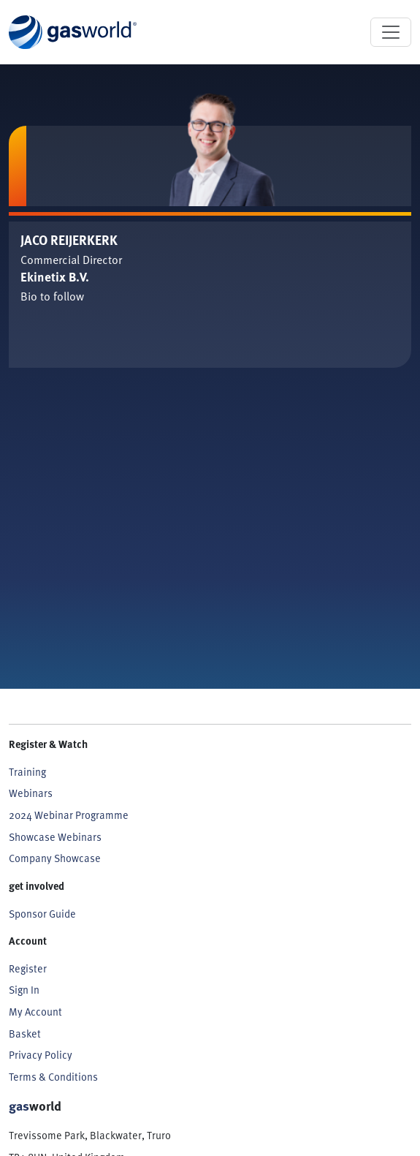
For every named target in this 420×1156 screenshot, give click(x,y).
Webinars (31, 792)
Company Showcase (55, 857)
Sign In (24, 989)
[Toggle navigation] (390, 32)
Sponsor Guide (42, 913)
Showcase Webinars (55, 836)
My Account (35, 1011)
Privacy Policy (40, 1054)
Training (27, 771)
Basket (25, 1033)
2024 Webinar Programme (69, 814)
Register (28, 968)
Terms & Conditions (53, 1076)
